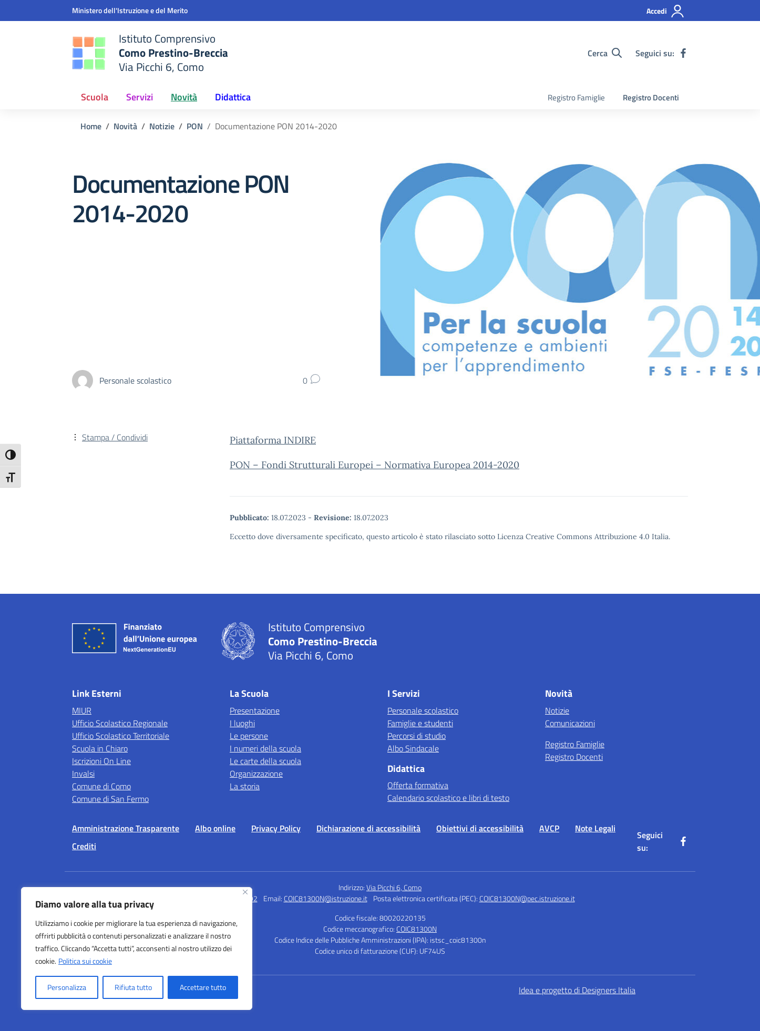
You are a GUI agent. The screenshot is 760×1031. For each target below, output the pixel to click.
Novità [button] (184, 97)
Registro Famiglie (576, 97)
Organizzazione (256, 773)
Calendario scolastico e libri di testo (448, 797)
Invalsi (83, 773)
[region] (136, 948)
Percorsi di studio (416, 735)
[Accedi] (665, 11)
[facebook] (683, 53)
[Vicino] (245, 892)
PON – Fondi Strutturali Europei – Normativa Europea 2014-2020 (374, 465)
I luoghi (242, 723)
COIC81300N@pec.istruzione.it (527, 898)
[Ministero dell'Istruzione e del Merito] (130, 10)
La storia (245, 786)
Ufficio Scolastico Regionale (120, 723)
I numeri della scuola (265, 748)
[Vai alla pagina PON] (195, 126)
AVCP (549, 828)
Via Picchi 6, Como (394, 887)
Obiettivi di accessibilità (479, 828)
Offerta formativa (417, 785)
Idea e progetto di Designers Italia (577, 990)
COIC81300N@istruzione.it (325, 898)
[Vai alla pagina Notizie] (161, 126)
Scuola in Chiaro (100, 748)
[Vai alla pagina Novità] (125, 126)
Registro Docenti (651, 97)
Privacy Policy (276, 828)
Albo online (215, 828)
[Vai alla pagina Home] (90, 126)
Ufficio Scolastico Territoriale (120, 735)
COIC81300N (416, 928)
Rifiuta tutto (133, 987)
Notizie (557, 710)
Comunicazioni (570, 723)
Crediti (84, 846)
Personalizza (66, 987)
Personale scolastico (422, 710)
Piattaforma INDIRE (273, 440)
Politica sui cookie (85, 960)
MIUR (81, 710)
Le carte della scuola (265, 761)
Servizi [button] (139, 97)
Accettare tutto (203, 987)
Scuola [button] (94, 97)
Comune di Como (101, 786)
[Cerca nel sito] (604, 53)
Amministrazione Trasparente (125, 828)
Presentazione (255, 710)
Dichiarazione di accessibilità (368, 828)
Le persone (249, 735)
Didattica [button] (233, 97)
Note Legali (595, 828)
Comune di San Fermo (110, 798)
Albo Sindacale (413, 748)
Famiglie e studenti (420, 723)
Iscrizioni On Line (101, 761)
